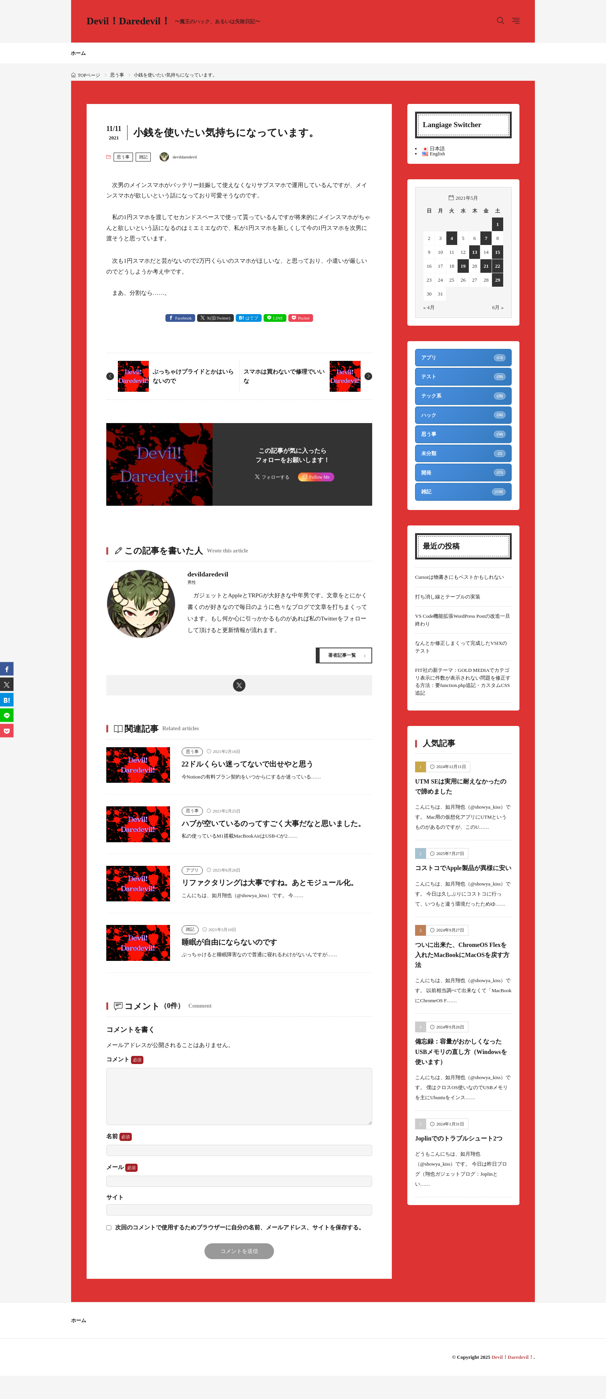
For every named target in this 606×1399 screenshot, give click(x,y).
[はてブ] (7, 699)
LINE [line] (278, 318)
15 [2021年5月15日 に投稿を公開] (497, 252)
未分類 (429, 457)
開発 (427, 477)
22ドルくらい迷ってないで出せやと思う (257, 765)
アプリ (192, 882)
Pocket (304, 318)
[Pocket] (7, 730)
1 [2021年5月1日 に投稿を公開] (497, 224)
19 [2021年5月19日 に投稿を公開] (463, 266)
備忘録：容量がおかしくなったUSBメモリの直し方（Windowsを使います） (460, 1068)
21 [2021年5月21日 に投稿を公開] (486, 266)
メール (122, 1191)
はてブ (251, 318)
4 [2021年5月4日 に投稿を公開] (452, 238)
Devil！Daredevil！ (173, 21)
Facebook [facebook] (183, 318)
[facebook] (7, 668)
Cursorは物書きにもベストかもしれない (459, 583)
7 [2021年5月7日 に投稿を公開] (486, 238)
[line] (7, 715)
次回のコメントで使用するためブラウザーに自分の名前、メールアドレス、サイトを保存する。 (239, 1251)
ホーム (78, 53)
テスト (429, 378)
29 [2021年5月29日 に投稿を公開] (497, 280)
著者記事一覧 (341, 655)
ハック (429, 417)
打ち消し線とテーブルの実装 (447, 602)
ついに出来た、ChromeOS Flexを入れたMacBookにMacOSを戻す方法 (463, 971)
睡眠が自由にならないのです (236, 964)
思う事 (117, 75)
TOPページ (89, 75)
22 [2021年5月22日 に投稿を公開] (497, 266)
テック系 (432, 398)
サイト (115, 1221)
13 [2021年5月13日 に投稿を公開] (474, 252)
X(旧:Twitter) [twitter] (218, 318)
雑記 (143, 157)
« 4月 (428, 307)
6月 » (498, 307)
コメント (124, 1083)
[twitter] (239, 686)
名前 (119, 1160)
